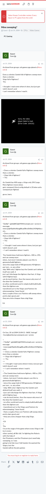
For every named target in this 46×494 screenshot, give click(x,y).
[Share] (38, 64)
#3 (42, 213)
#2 (42, 160)
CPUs (26, 30)
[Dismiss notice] (42, 13)
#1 (42, 64)
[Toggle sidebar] (38, 4)
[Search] (43, 4)
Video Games (34, 30)
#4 (42, 322)
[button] (3, 4)
